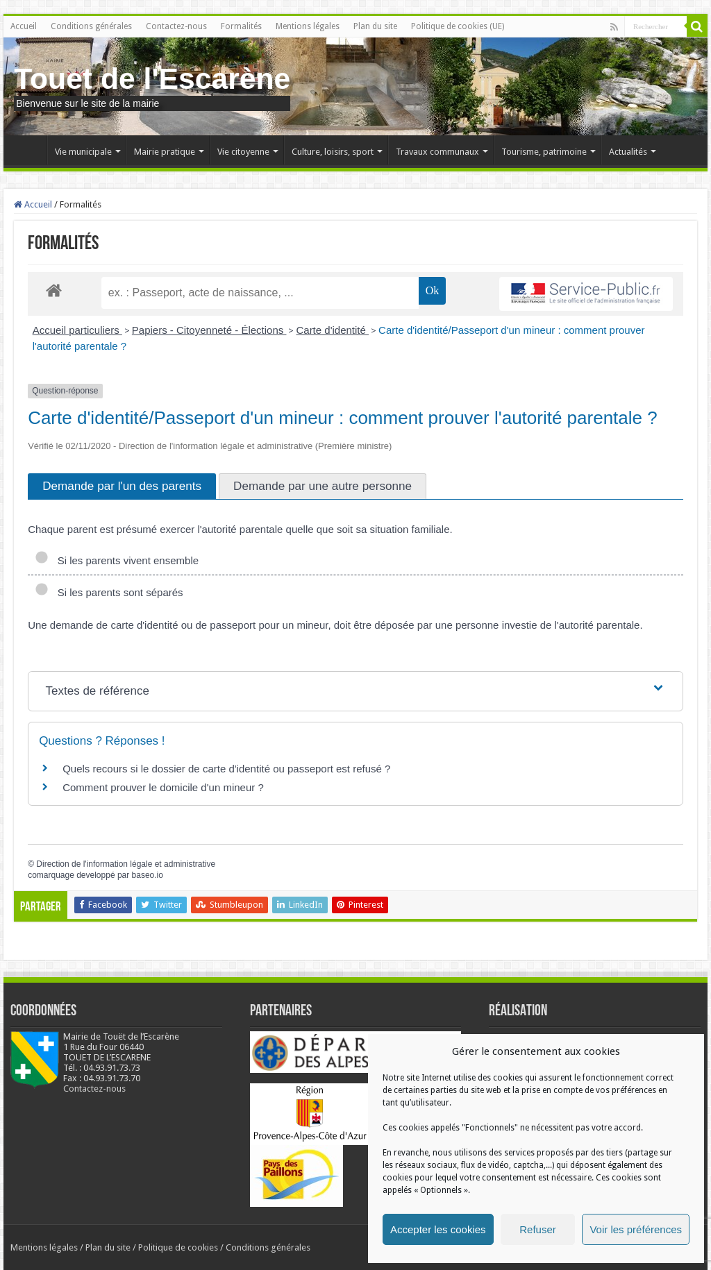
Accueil (23, 26)
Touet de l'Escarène (152, 78)
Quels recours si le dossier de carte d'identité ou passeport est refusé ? (226, 768)
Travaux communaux (437, 151)
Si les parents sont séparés (109, 592)
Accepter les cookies (438, 1229)
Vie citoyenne (243, 151)
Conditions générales (91, 26)
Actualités (628, 151)
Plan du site (375, 26)
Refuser (537, 1229)
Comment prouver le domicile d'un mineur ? (163, 787)
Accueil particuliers (77, 330)
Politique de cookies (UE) (457, 26)
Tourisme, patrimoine (544, 151)
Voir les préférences (635, 1229)
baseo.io (147, 875)
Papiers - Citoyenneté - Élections (209, 330)
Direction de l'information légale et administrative (125, 864)
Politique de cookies (178, 1247)
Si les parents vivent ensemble (117, 560)
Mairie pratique (164, 151)
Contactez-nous (176, 26)
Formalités (241, 26)
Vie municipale (83, 151)
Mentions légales (308, 26)
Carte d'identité (332, 330)
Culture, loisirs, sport (333, 151)
